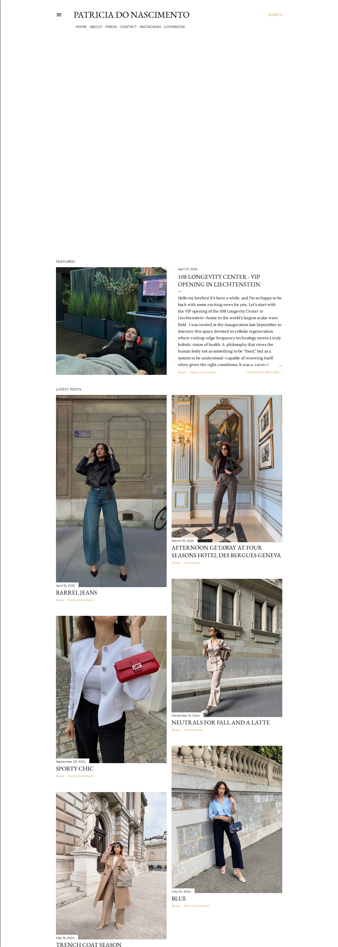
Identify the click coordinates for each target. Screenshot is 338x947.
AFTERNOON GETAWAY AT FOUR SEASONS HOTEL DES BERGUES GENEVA (226, 551)
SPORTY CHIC (75, 768)
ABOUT (94, 27)
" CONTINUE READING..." (264, 372)
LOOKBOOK (172, 27)
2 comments (193, 730)
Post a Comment (203, 372)
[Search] (275, 15)
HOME (79, 27)
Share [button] (182, 372)
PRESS (109, 27)
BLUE (179, 898)
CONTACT (126, 27)
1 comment (192, 563)
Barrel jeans (76, 592)
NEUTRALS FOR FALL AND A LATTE (221, 722)
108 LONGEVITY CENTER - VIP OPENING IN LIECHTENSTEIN (219, 280)
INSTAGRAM (148, 27)
